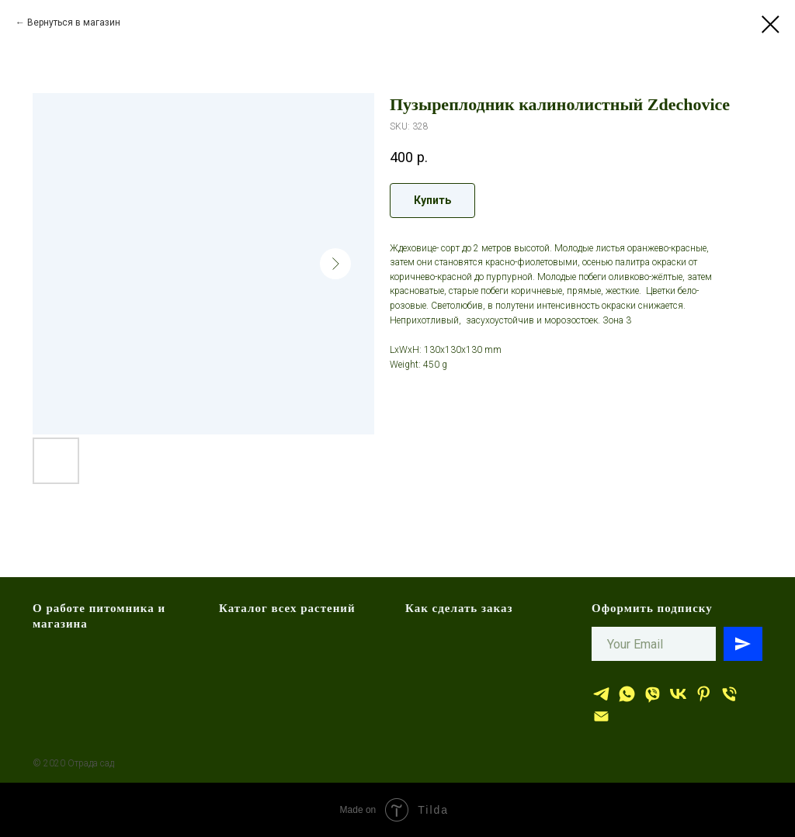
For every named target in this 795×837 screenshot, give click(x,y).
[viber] (652, 694)
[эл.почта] (601, 716)
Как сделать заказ (459, 608)
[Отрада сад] (601, 694)
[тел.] (729, 694)
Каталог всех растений (287, 608)
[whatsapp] (627, 694)
